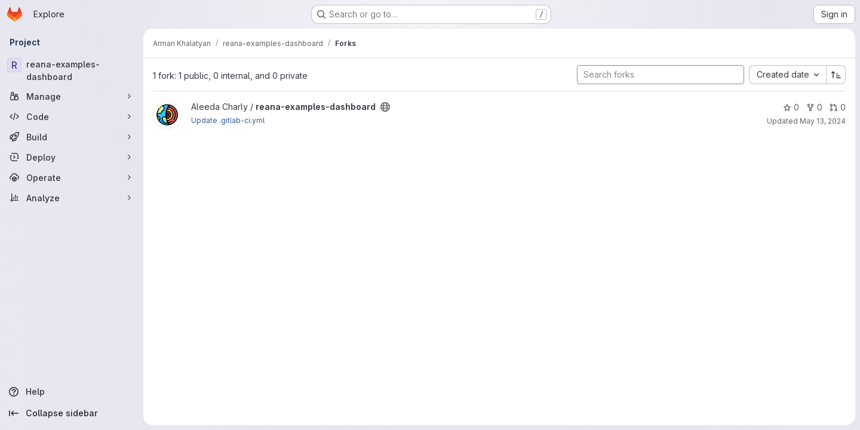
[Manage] (72, 96)
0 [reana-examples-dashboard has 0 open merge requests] (838, 107)
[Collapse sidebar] (72, 413)
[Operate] (72, 177)
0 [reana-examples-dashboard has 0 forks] (814, 107)
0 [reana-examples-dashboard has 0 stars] (791, 107)
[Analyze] (72, 197)
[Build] (72, 136)
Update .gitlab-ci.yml (228, 120)
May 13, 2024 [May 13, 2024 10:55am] (823, 120)
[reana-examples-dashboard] (72, 70)
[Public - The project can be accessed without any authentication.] (385, 107)
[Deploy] (72, 157)
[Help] (72, 391)
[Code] (72, 116)
